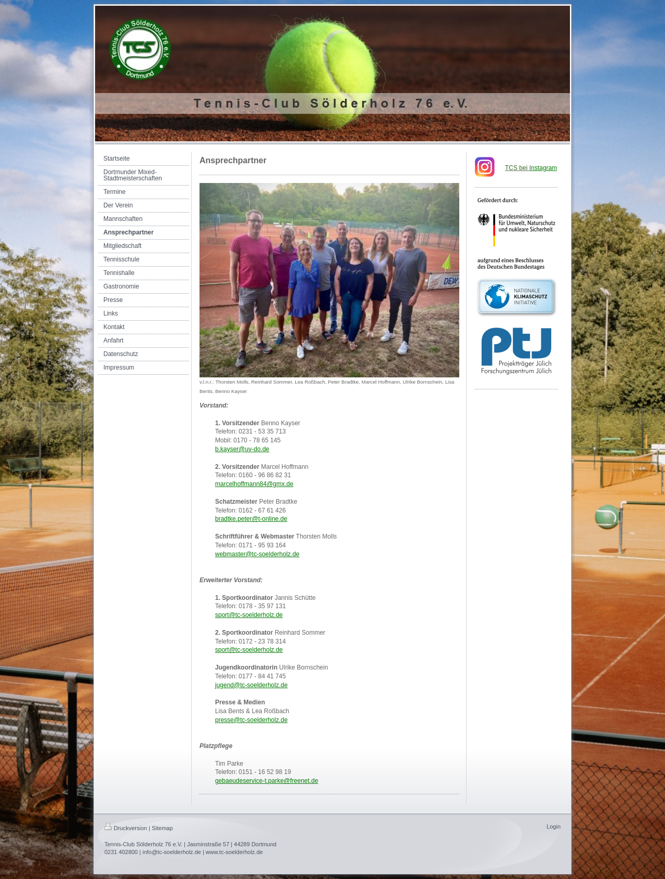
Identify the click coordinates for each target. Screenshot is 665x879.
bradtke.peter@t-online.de (251, 518)
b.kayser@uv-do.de (242, 449)
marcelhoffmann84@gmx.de (254, 484)
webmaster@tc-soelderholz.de (257, 554)
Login (554, 826)
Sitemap (162, 828)
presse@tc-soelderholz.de (251, 720)
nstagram (543, 168)
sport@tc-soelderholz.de (249, 615)
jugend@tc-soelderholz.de (251, 685)
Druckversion (125, 828)
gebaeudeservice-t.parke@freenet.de (266, 780)
